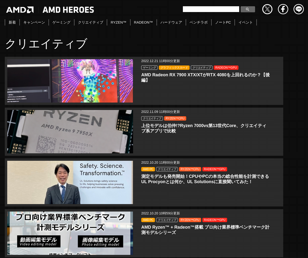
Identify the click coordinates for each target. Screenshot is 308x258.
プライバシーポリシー (153, 249)
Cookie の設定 (292, 249)
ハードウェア (171, 22)
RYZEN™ (119, 22)
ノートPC (223, 22)
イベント (245, 22)
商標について (224, 249)
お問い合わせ (91, 249)
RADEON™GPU (65, 84)
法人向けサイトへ (257, 249)
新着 (12, 22)
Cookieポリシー (192, 249)
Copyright (118, 249)
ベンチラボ (199, 22)
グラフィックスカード (68, 73)
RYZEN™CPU (164, 73)
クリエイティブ (90, 22)
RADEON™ (143, 22)
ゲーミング (61, 22)
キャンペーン (34, 22)
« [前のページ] (142, 212)
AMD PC (261, 67)
